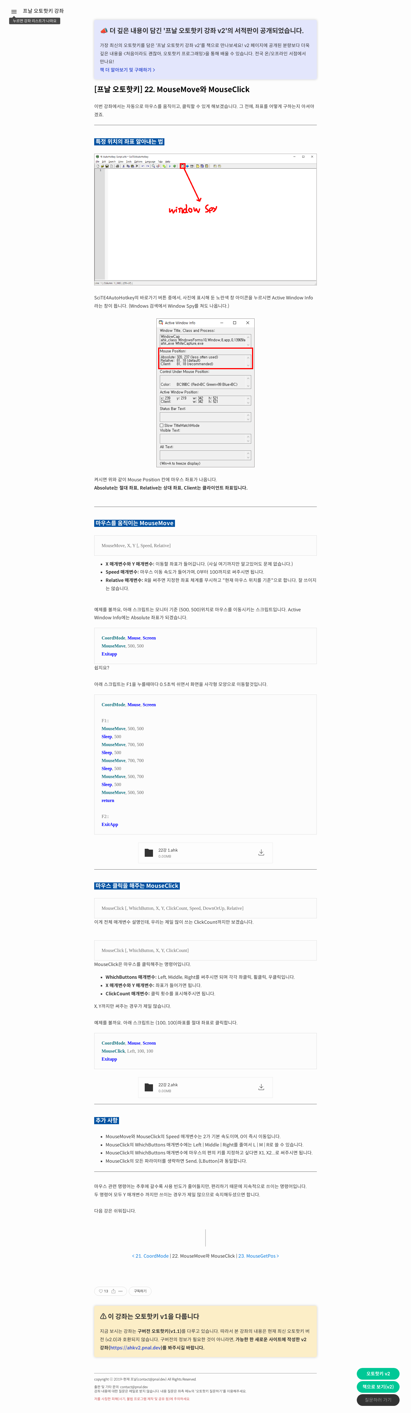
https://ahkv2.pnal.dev (135, 1348)
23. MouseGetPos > (258, 1256)
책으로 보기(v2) (378, 1387)
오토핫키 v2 (378, 1374)
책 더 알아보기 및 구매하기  (127, 70)
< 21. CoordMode (150, 1256)
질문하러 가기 (378, 1400)
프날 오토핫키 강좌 (43, 11)
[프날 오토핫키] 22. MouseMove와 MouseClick (172, 89)
